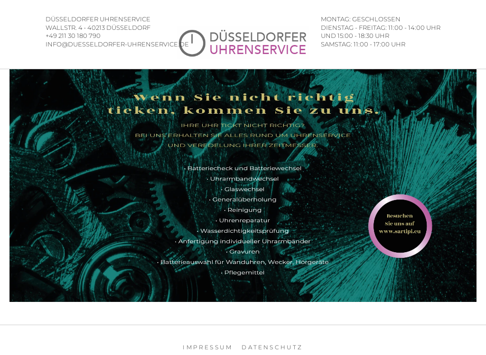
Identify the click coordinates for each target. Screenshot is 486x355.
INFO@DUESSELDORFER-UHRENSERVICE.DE (117, 44)
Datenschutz (272, 347)
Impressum (208, 347)
